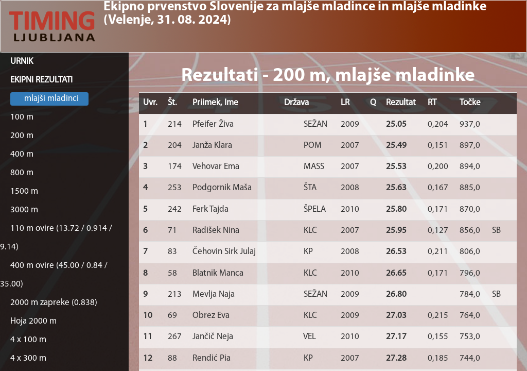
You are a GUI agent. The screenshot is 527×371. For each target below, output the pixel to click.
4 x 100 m (28, 339)
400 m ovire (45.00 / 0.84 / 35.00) (54, 275)
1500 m (24, 191)
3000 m (24, 210)
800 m (21, 172)
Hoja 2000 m (33, 321)
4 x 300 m (28, 358)
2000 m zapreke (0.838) (53, 302)
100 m (21, 117)
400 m (21, 154)
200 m (21, 135)
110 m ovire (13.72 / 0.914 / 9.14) (56, 237)
